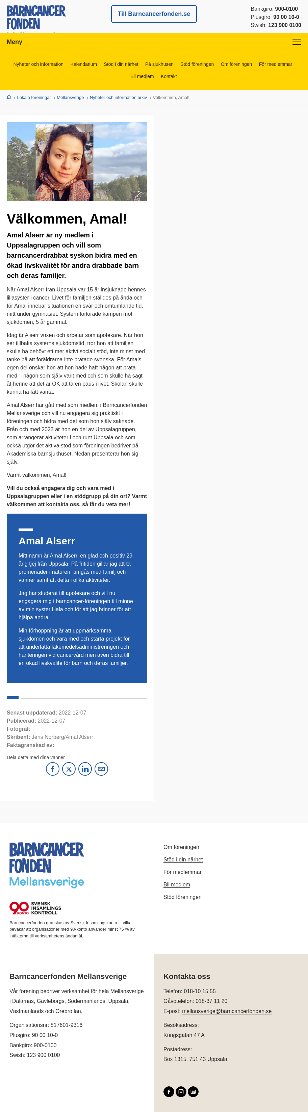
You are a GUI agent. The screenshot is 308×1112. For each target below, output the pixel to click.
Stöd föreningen (197, 64)
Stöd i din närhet (121, 64)
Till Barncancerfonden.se (154, 13)
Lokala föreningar (34, 97)
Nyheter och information (38, 64)
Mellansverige (70, 97)
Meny (154, 41)
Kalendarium (83, 64)
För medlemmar (276, 64)
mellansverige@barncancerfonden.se (227, 1011)
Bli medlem (142, 76)
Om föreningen (237, 64)
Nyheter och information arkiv (118, 97)
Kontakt (169, 76)
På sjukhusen (159, 64)
